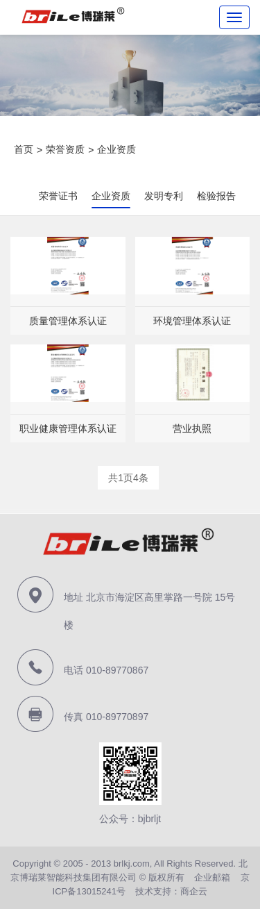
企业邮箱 (212, 877)
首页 (23, 149)
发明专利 (163, 195)
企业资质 (116, 149)
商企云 (193, 891)
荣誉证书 (58, 195)
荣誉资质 (65, 149)
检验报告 (216, 195)
